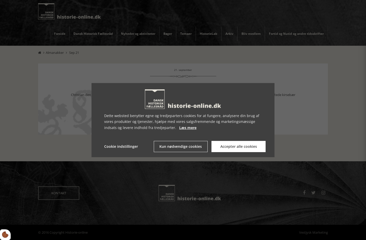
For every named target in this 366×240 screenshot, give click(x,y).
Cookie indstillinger (121, 146)
